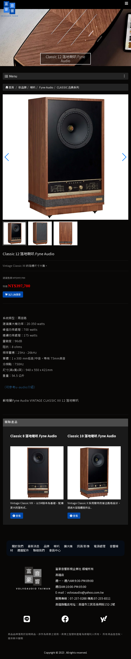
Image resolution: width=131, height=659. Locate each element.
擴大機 (68, 546)
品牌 (46, 546)
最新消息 (33, 546)
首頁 (9, 87)
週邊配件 (23, 550)
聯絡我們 (39, 550)
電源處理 (99, 546)
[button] (124, 157)
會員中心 (55, 550)
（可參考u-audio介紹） (20, 387)
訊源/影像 (83, 546)
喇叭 (57, 546)
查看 (17, 515)
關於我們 (17, 546)
